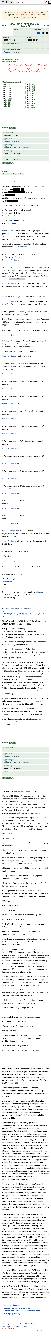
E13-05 (31, 96)
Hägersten (32, 68)
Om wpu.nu (17, 1326)
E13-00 (7, 84)
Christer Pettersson (17, 279)
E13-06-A (32, 100)
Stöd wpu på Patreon (8, 1328)
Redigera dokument (8, 162)
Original (15, 174)
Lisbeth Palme (43, 64)
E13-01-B (32, 86)
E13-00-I (8, 102)
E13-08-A (32, 107)
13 (38, 33)
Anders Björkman (12, 52)
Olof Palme (29, 233)
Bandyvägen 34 (20, 68)
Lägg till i (9, 61)
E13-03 (31, 94)
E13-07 (31, 101)
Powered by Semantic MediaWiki (39, 1331)
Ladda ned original (8, 164)
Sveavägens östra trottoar (18, 71)
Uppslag (15, 1305)
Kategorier (7, 1305)
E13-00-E (8, 94)
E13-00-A (8, 86)
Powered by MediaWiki (22, 1331)
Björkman (39, 592)
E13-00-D (8, 92)
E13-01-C (32, 88)
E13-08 (31, 105)
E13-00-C (8, 90)
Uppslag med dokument (13, 1311)
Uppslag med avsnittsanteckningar (17, 1308)
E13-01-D (32, 90)
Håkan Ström (19, 64)
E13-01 (7, 106)
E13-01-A (32, 84)
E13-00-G (8, 98)
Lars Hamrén (31, 64)
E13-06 (31, 98)
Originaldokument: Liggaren (10, 59)
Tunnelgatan (35, 71)
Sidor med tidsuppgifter (33, 1311)
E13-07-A (32, 103)
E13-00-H (8, 100)
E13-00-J (8, 104)
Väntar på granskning (12, 1314)
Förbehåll (26, 1326)
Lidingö (40, 68)
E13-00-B (8, 88)
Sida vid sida (7, 174)
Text (21, 174)
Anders (22, 267)
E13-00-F (8, 96)
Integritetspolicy (6, 1326)
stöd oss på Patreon (28, 15)
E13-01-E (32, 92)
